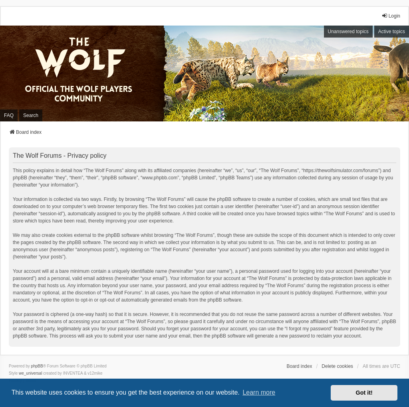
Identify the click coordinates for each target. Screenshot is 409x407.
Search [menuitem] (30, 115)
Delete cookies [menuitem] (337, 366)
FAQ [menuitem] (9, 115)
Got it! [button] (364, 392)
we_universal (30, 373)
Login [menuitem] (390, 16)
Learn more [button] (258, 392)
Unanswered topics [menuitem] (348, 31)
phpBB (37, 366)
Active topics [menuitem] (391, 31)
